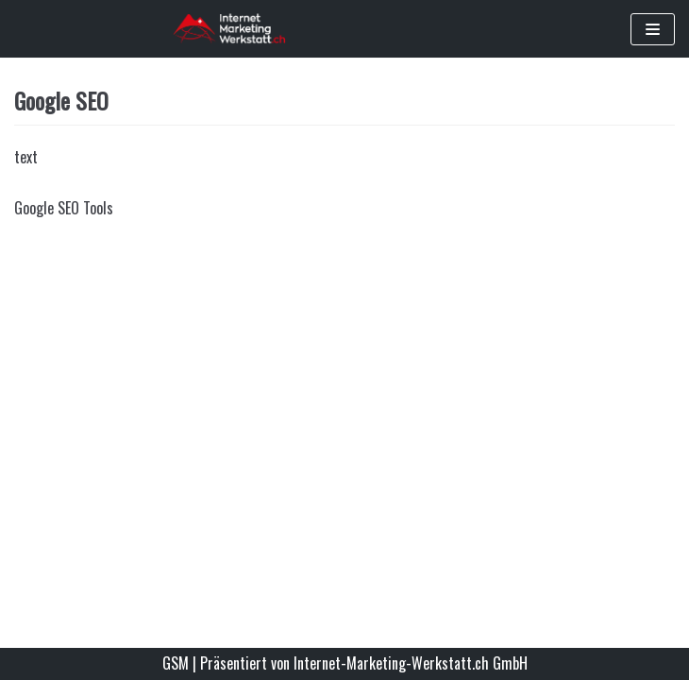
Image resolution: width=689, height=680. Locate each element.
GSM (175, 663)
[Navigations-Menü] (652, 29)
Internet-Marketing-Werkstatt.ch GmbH (411, 663)
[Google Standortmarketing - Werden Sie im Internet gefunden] (229, 28)
